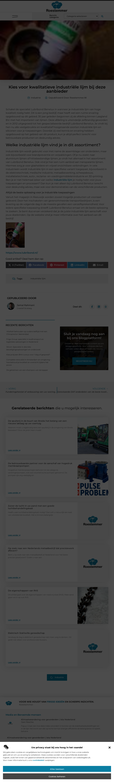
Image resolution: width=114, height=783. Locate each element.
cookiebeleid (38, 771)
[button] (109, 758)
